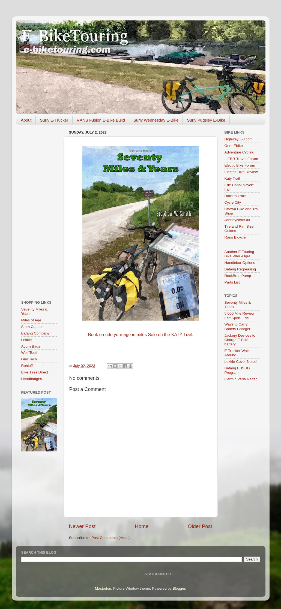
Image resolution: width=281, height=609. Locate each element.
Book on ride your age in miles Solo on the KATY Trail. (140, 334)
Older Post (200, 526)
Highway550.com (239, 139)
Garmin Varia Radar (241, 379)
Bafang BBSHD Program (237, 370)
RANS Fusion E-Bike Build (101, 120)
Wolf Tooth (29, 353)
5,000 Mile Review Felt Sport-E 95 (240, 315)
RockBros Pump (238, 276)
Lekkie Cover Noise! (241, 362)
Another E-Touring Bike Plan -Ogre (239, 254)
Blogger (178, 588)
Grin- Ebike (234, 146)
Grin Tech (29, 359)
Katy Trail (232, 178)
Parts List (232, 282)
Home (141, 526)
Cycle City (233, 202)
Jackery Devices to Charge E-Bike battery (240, 339)
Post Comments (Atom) (110, 538)
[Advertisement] (39, 210)
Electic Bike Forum (240, 165)
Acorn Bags (30, 346)
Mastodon (103, 588)
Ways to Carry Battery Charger (237, 326)
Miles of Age (31, 320)
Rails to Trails (236, 196)
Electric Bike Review (241, 172)
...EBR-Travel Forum (241, 159)
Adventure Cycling (240, 152)
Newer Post (82, 526)
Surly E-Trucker (54, 120)
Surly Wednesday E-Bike (156, 120)
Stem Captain (32, 327)
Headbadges (31, 379)
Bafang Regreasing (240, 269)
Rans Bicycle (235, 237)
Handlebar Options (240, 263)
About (26, 120)
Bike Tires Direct (34, 372)
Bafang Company (35, 333)
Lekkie (26, 340)
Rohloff (27, 366)
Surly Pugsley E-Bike (206, 120)
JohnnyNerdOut (237, 220)
